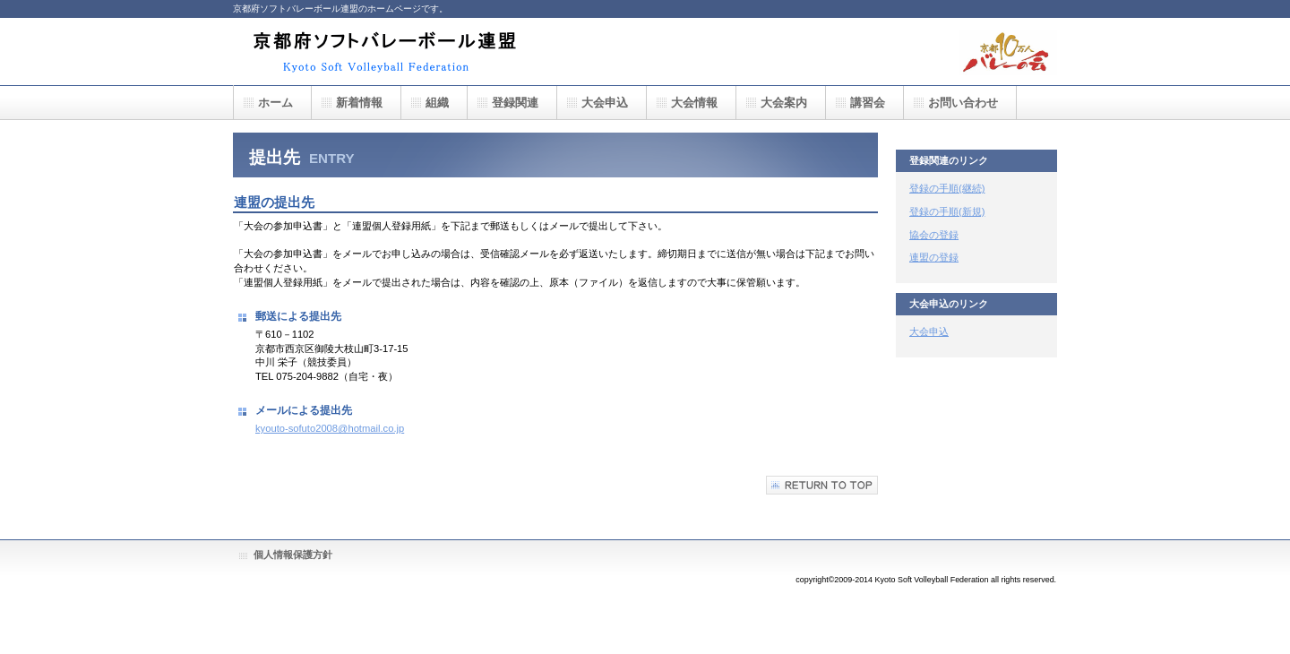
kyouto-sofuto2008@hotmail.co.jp (329, 428)
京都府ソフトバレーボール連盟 (389, 51)
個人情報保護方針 (293, 554)
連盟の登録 (934, 257)
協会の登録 (934, 234)
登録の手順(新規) (947, 211)
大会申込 (929, 331)
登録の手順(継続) (947, 188)
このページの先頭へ (822, 485)
